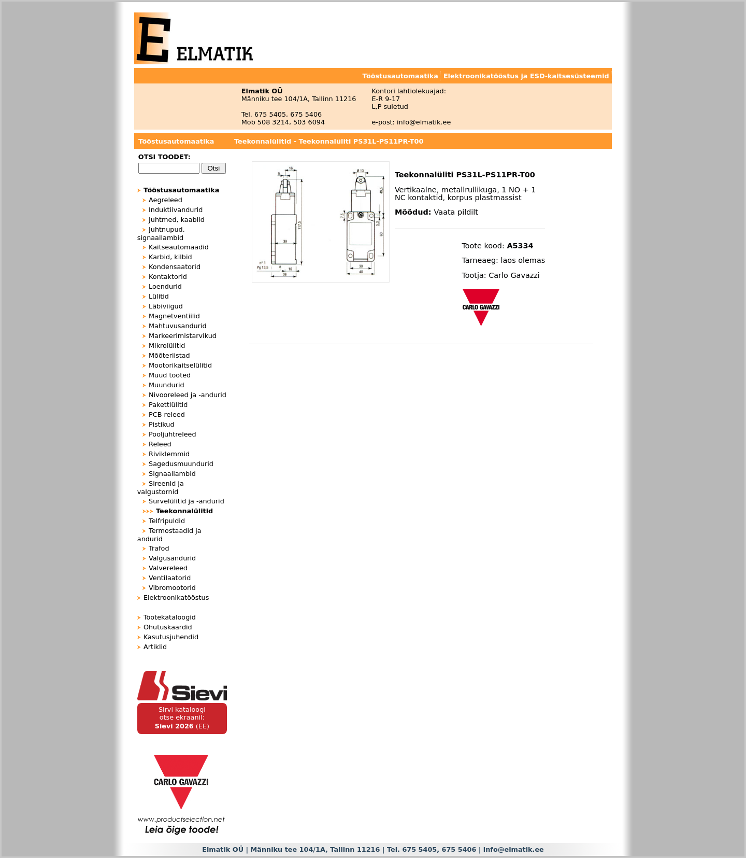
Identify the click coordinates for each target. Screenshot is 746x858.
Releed (160, 444)
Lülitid (159, 296)
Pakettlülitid (168, 405)
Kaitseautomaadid (179, 247)
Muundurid (166, 385)
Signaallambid (172, 473)
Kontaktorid (168, 276)
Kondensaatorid (174, 267)
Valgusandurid (172, 558)
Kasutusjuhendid (171, 637)
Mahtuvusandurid (178, 326)
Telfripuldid (167, 521)
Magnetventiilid (174, 316)
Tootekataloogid (170, 617)
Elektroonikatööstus (176, 597)
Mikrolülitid (167, 345)
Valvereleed (168, 568)
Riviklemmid (169, 454)
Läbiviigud (166, 306)
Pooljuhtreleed (172, 434)
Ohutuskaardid (168, 627)
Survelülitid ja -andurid (186, 501)
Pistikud (161, 424)
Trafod (159, 548)
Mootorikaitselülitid (180, 365)
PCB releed (167, 414)
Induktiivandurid (176, 210)
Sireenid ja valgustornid (160, 488)
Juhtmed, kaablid (177, 219)
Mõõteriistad (169, 355)
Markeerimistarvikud (183, 336)
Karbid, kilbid (170, 257)
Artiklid (155, 647)
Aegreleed (165, 200)
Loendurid (165, 286)
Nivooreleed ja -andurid (187, 395)
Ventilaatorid (170, 578)
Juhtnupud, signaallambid (161, 234)
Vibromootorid (172, 588)
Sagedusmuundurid (181, 464)
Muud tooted (170, 375)
